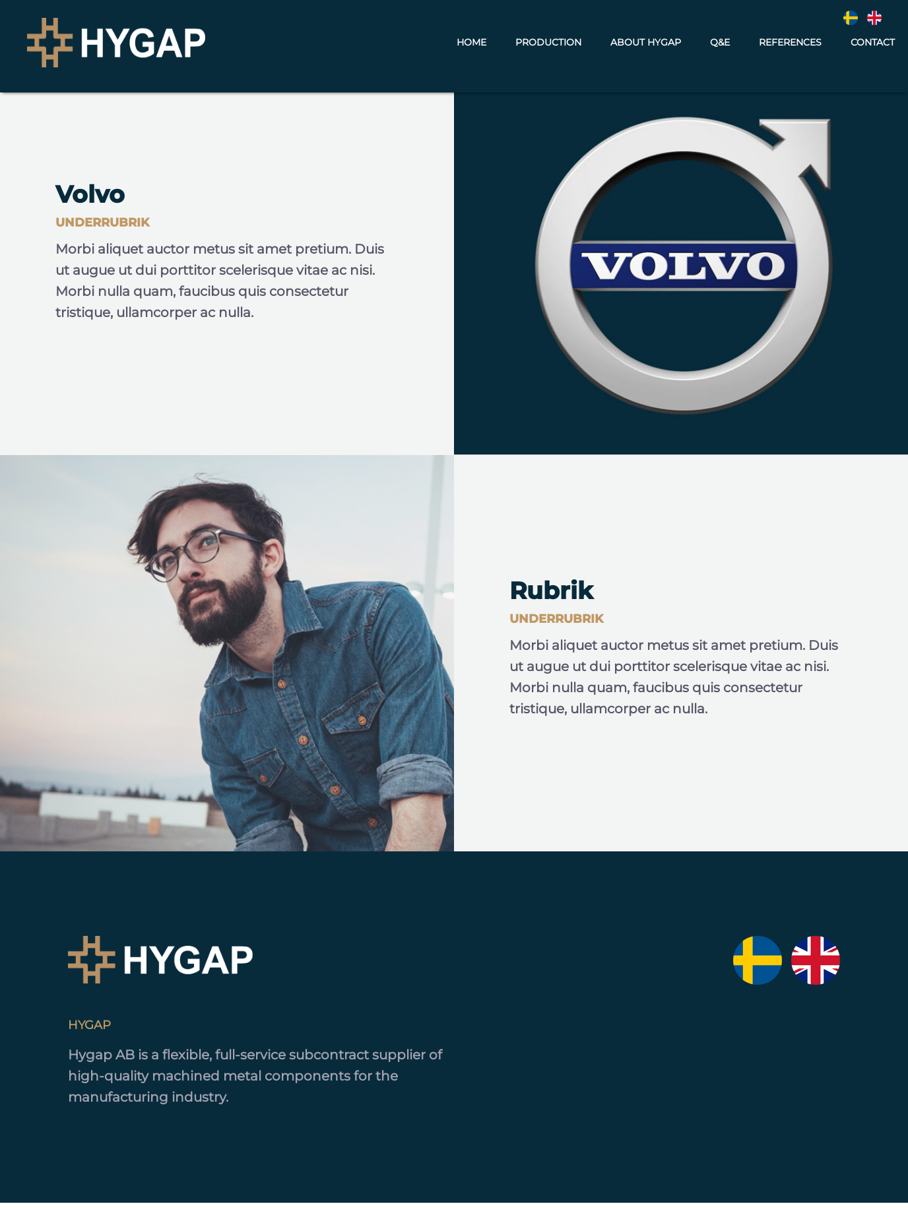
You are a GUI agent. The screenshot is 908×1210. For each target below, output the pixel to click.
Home (471, 45)
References (790, 45)
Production (548, 45)
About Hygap (645, 45)
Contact (873, 45)
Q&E (720, 45)
